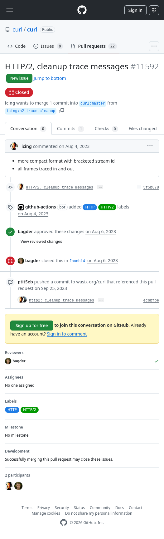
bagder (25, 231)
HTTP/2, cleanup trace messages (59, 187)
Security (62, 507)
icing (10, 103)
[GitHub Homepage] (63, 523)
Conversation (28, 128)
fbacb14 (77, 261)
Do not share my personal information (99, 513)
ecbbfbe (151, 300)
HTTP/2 (107, 207)
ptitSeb (25, 282)
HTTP (89, 207)
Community (100, 507)
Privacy (43, 507)
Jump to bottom (50, 78)
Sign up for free (32, 325)
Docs (119, 507)
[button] (61, 110)
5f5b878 (151, 187)
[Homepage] (82, 10)
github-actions (40, 207)
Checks (106, 128)
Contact (135, 507)
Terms (27, 507)
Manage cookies (46, 513)
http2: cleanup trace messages (61, 300)
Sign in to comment (67, 334)
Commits (70, 128)
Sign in (135, 10)
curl (17, 29)
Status (79, 507)
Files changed (143, 128)
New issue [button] (19, 78)
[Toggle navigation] (9, 10)
